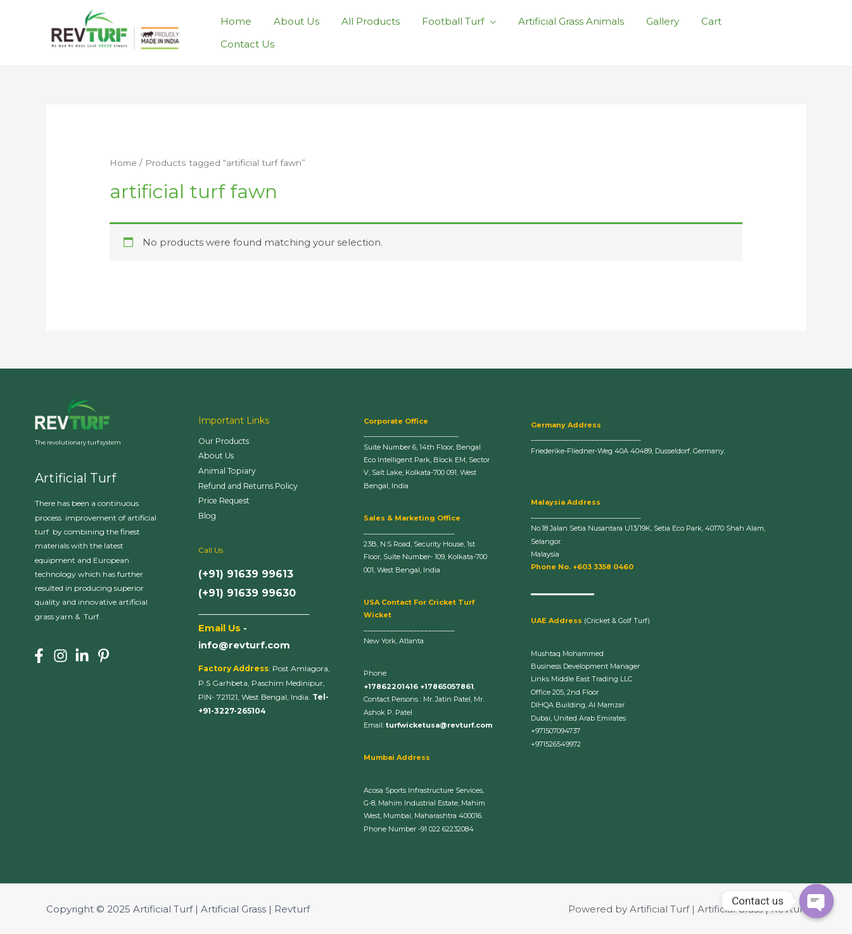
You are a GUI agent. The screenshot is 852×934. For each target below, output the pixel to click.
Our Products (225, 441)
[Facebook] (39, 655)
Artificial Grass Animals (580, 33)
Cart (714, 33)
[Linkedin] (82, 655)
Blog (208, 517)
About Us (315, 33)
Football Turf (465, 33)
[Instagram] (60, 655)
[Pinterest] (103, 655)
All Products (386, 33)
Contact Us (770, 33)
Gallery (668, 33)
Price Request (227, 502)
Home (257, 33)
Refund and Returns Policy (252, 487)
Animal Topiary (228, 472)
